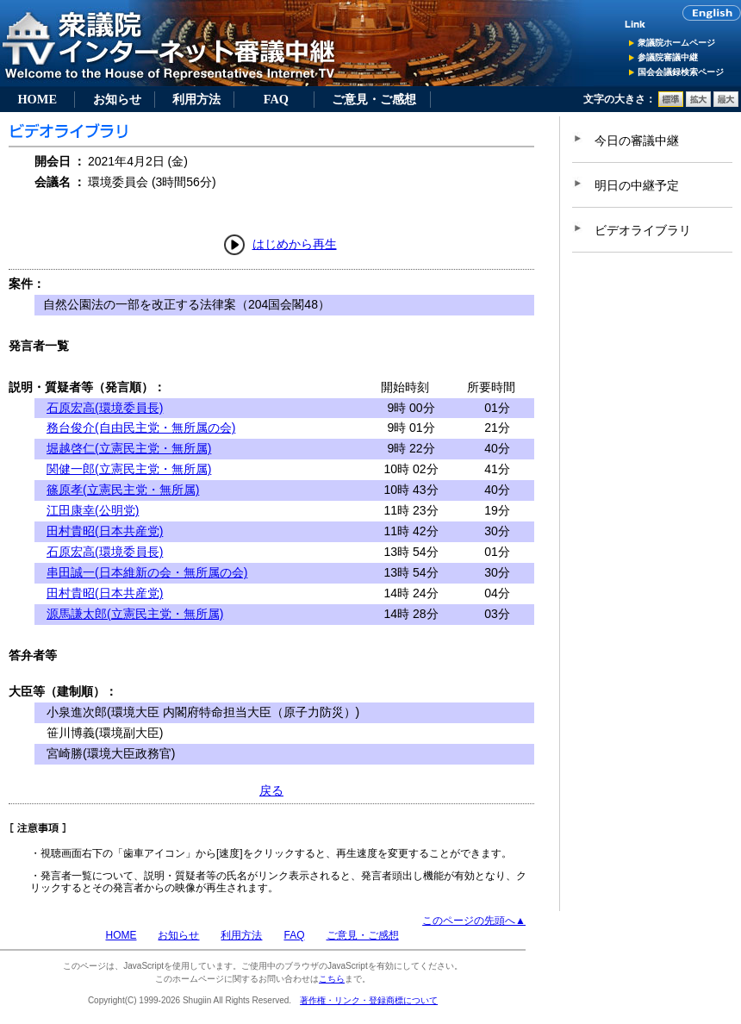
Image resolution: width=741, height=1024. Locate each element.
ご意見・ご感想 (374, 99)
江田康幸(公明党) (93, 510)
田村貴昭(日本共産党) (105, 531)
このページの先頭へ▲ (474, 921)
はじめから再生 (294, 244)
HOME (37, 99)
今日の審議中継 (637, 140)
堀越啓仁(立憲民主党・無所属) (129, 448)
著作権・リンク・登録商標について (369, 1000)
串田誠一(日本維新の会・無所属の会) (147, 572)
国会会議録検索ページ (681, 72)
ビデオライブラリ (643, 230)
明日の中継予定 (637, 185)
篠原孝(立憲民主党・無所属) (123, 489)
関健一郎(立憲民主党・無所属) (129, 469)
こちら (332, 978)
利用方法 (196, 99)
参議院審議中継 (668, 57)
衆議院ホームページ (676, 42)
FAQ (276, 99)
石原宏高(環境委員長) (105, 408)
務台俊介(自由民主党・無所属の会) (141, 427)
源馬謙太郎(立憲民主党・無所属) (135, 614)
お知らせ (117, 99)
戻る (271, 790)
